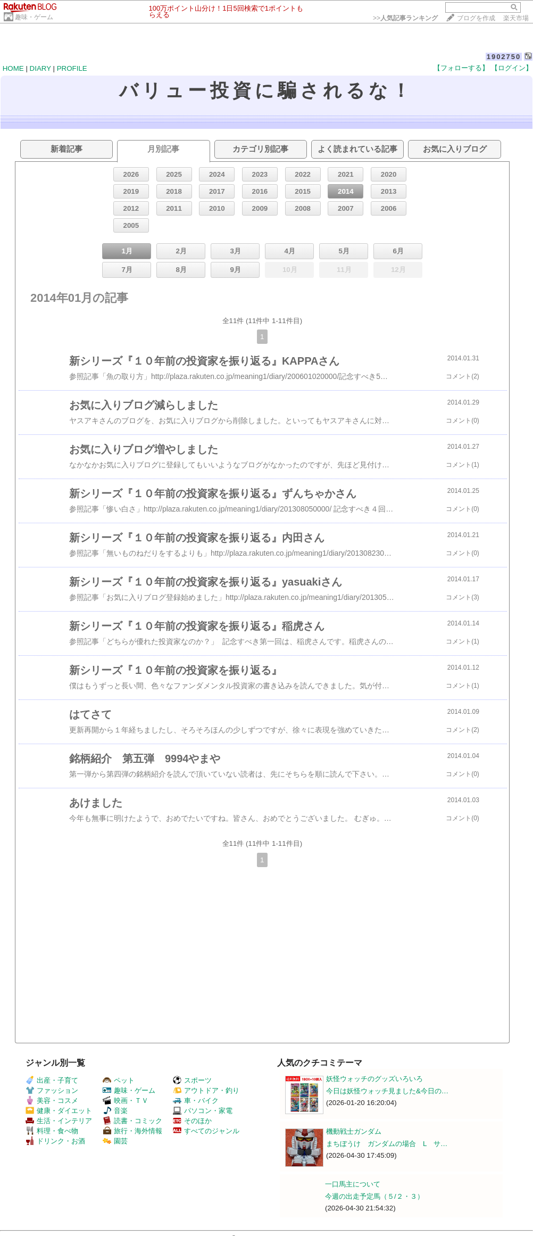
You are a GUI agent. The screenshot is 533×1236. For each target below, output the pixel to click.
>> (405, 18)
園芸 (115, 1141)
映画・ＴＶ (125, 1101)
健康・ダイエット (59, 1111)
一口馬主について (352, 1184)
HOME (13, 68)
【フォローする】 (461, 68)
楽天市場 (516, 18)
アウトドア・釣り (206, 1090)
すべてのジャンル (206, 1131)
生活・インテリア (59, 1121)
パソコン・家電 (202, 1111)
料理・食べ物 (52, 1131)
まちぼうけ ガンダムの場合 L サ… (386, 1144)
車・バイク (196, 1101)
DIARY (40, 68)
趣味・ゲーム (34, 17)
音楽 (115, 1111)
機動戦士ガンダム (353, 1131)
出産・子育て (52, 1080)
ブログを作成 (476, 18)
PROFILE (72, 68)
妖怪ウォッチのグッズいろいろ (374, 1079)
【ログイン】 (511, 68)
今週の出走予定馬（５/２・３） (374, 1196)
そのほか (192, 1121)
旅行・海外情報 (132, 1131)
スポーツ (192, 1080)
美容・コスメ (52, 1101)
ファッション (52, 1090)
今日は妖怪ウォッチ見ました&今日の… (387, 1091)
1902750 (504, 57)
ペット (119, 1080)
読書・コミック (132, 1121)
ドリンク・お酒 (55, 1141)
